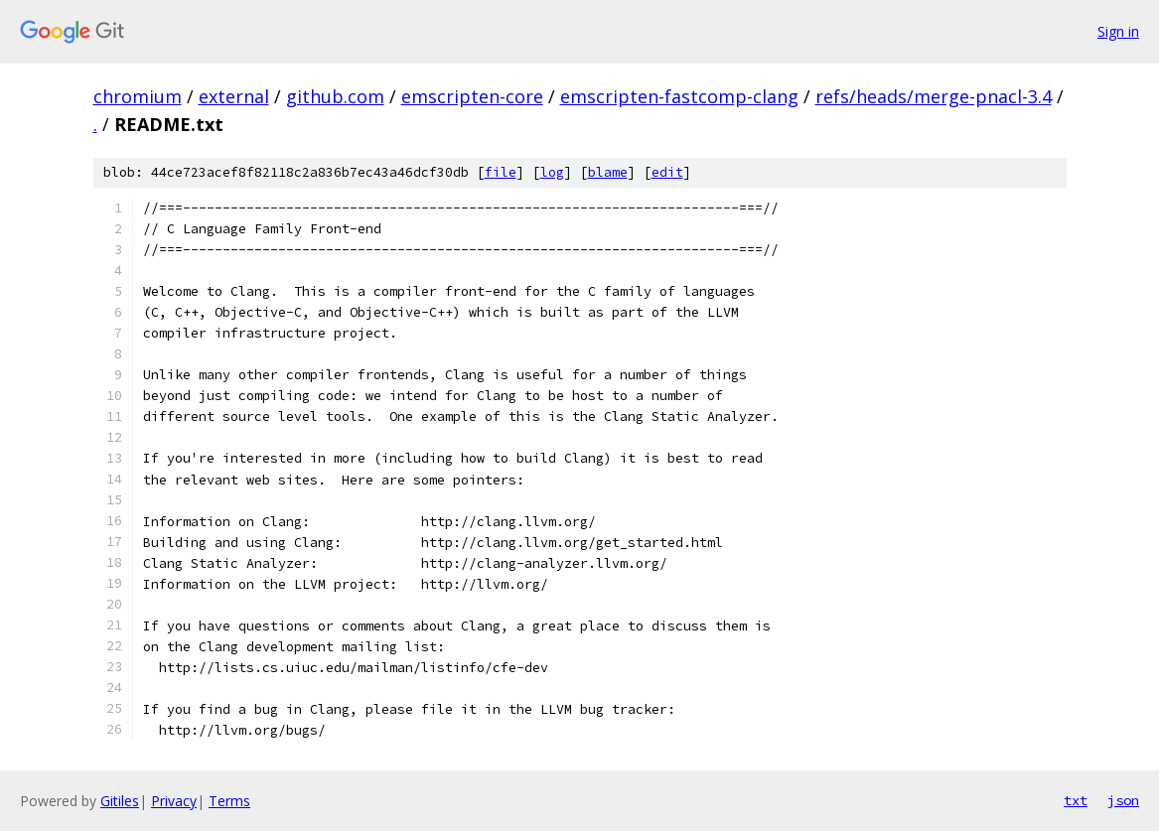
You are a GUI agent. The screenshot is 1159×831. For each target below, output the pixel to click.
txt (1075, 800)
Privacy (174, 800)
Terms (229, 800)
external (234, 96)
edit (667, 172)
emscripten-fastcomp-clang (679, 96)
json (1123, 800)
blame (608, 172)
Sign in (1118, 31)
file (500, 172)
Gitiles (119, 800)
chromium (137, 96)
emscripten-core (472, 96)
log (552, 172)
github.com (335, 96)
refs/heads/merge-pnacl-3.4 (933, 96)
